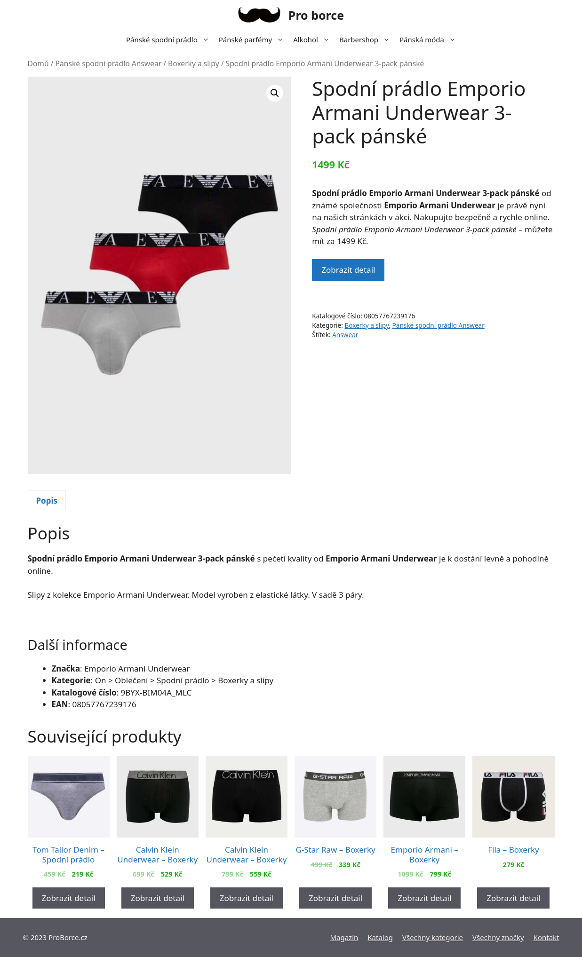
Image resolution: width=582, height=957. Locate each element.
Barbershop (367, 39)
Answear (345, 334)
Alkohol (314, 39)
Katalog (380, 937)
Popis (47, 500)
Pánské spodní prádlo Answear (109, 63)
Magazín (344, 937)
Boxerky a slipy (193, 63)
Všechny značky (498, 937)
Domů (38, 63)
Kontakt (546, 937)
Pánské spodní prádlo (170, 39)
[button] (274, 93)
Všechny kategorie (432, 937)
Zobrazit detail (348, 269)
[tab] (47, 500)
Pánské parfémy (253, 39)
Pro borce (316, 15)
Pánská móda (430, 39)
